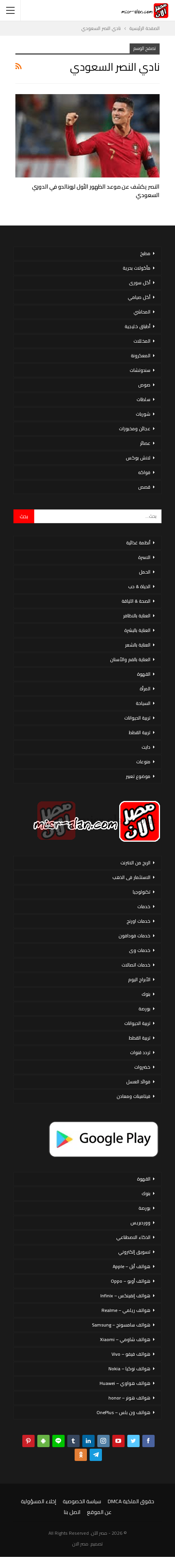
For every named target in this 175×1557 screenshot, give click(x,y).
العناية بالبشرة (137, 630)
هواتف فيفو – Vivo (131, 1354)
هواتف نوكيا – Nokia (129, 1368)
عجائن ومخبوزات (134, 428)
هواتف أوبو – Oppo (130, 1281)
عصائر (145, 443)
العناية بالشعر (137, 644)
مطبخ (145, 253)
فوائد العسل (138, 1081)
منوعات (143, 761)
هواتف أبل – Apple (131, 1266)
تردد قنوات (140, 1052)
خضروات (142, 1067)
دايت (146, 747)
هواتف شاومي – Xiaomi (125, 1339)
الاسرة (144, 557)
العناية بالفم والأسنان (130, 659)
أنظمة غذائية (138, 542)
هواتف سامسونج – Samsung (121, 1324)
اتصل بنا (72, 1512)
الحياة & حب (139, 586)
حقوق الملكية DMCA (131, 1501)
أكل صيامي (139, 297)
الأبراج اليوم (139, 979)
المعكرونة (140, 355)
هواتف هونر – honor (129, 1397)
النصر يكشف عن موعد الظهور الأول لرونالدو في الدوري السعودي (96, 191)
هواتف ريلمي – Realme (126, 1310)
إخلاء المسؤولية (38, 1501)
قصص (144, 487)
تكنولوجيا (141, 891)
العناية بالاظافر (136, 615)
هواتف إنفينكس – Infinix (125, 1295)
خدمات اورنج (138, 921)
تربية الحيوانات (137, 717)
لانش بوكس (138, 457)
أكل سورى (139, 282)
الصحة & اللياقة (136, 601)
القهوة (143, 674)
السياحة (143, 703)
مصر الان (80, 1543)
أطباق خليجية (137, 326)
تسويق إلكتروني (134, 1251)
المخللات (141, 341)
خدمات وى (139, 950)
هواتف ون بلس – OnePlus (123, 1412)
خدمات (143, 906)
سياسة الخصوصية (82, 1501)
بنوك (146, 994)
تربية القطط (139, 732)
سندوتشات (140, 370)
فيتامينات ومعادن (133, 1096)
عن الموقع (99, 1512)
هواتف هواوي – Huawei (125, 1383)
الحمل (144, 571)
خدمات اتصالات (136, 964)
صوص (144, 384)
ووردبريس (140, 1222)
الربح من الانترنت (135, 862)
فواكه (144, 472)
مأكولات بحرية (136, 268)
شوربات (143, 414)
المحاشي (141, 311)
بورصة (144, 1008)
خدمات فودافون (134, 935)
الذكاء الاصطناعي (133, 1237)
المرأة (145, 688)
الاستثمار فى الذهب (131, 877)
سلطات (143, 399)
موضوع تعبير (138, 776)
